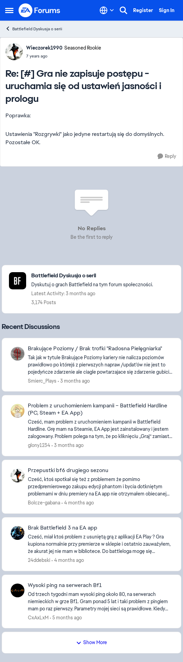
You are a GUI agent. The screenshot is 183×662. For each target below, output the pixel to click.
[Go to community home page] (40, 10)
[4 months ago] (78, 502)
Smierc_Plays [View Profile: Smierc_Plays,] (42, 380)
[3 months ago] (74, 380)
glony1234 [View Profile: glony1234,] (39, 445)
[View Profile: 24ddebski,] (17, 533)
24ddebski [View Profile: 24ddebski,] (39, 560)
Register (143, 10)
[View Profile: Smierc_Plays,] (17, 354)
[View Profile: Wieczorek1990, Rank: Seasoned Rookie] (14, 51)
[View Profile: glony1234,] (17, 411)
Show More (91, 642)
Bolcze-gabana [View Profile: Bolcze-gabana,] (44, 503)
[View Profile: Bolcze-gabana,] (17, 475)
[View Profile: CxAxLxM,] (17, 590)
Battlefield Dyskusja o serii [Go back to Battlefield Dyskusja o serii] (33, 29)
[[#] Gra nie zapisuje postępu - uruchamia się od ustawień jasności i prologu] (63, 56)
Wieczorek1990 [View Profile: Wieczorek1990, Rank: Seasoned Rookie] (44, 48)
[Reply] (166, 156)
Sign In (166, 10)
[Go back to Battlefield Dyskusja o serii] (92, 275)
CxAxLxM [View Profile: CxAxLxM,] (38, 617)
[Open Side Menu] (9, 10)
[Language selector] (107, 10)
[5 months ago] (66, 617)
